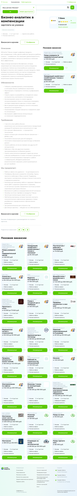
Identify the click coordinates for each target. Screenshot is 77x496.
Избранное (71, 2)
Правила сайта (20, 481)
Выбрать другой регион (26, 11)
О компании (19, 470)
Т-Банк (61, 18)
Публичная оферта (62, 492)
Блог (38, 486)
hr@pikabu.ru (19, 490)
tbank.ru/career (63, 27)
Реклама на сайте (21, 474)
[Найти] (72, 7)
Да (10, 11)
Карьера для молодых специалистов (43, 481)
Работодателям (26, 2)
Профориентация (42, 472)
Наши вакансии (20, 472)
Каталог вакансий (42, 470)
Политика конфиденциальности (66, 490)
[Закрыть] (33, 7)
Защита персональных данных (24, 479)
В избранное (29, 42)
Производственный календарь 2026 (42, 477)
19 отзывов (73, 22)
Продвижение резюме (43, 474)
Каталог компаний (42, 484)
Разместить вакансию (22, 477)
